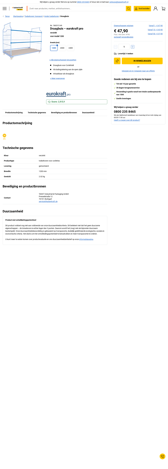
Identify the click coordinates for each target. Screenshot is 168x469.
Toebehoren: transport (34, 16)
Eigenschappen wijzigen (123, 26)
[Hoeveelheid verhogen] (132, 46)
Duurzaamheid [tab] (88, 113)
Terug (6, 16)
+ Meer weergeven (57, 78)
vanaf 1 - (156, 26)
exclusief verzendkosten (123, 37)
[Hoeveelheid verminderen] (115, 46)
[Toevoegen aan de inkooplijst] (117, 61)
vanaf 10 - (155, 30)
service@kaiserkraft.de (48, 201)
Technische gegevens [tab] (37, 113)
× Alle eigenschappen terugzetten (62, 60)
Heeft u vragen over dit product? (127, 120)
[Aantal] (124, 47)
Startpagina (18, 16)
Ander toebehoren (51, 16)
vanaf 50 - (155, 34)
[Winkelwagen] (163, 8)
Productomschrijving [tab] (14, 113)
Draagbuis (64, 16)
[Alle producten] (5, 9)
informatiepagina (86, 239)
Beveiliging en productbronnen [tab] (64, 113)
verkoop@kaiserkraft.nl (118, 2)
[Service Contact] (162, 456)
